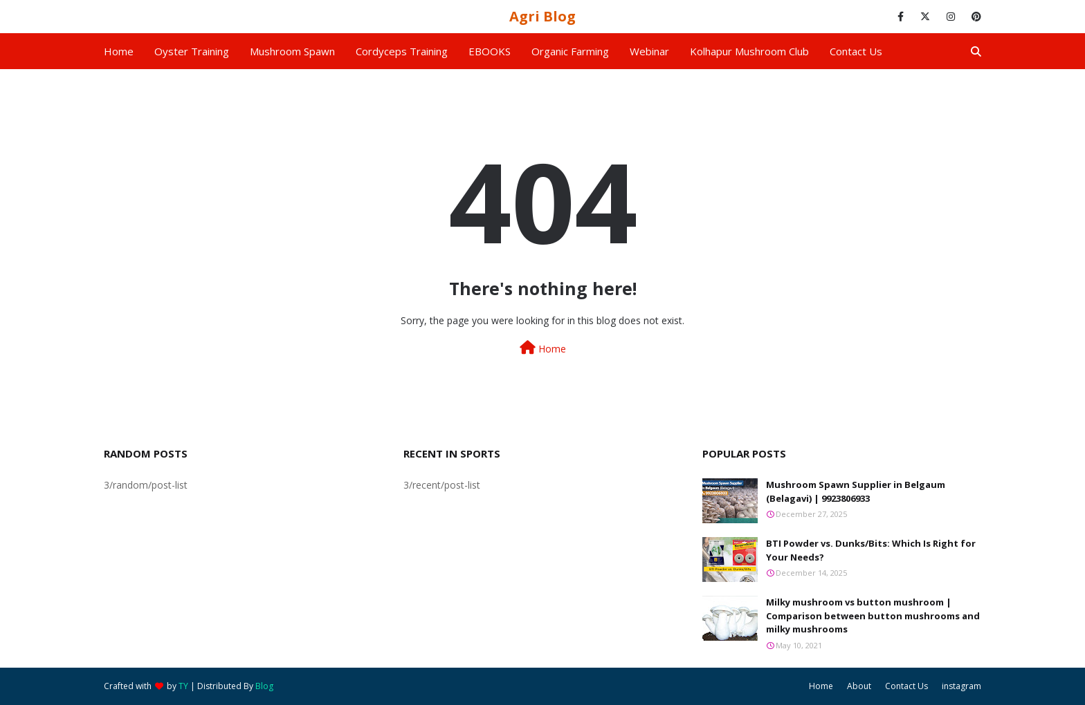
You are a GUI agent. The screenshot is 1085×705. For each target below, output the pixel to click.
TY (183, 686)
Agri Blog (542, 16)
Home (543, 348)
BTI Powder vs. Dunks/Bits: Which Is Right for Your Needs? (871, 550)
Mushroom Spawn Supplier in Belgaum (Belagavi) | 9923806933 (855, 491)
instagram (961, 686)
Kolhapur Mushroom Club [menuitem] (749, 51)
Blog (264, 686)
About (859, 686)
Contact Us (906, 686)
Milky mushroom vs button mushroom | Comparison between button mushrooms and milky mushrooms (873, 615)
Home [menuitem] (119, 51)
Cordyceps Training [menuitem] (402, 51)
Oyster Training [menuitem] (191, 51)
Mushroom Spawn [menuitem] (292, 51)
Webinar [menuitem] (649, 51)
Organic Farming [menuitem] (570, 51)
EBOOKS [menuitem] (489, 51)
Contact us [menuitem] (856, 51)
